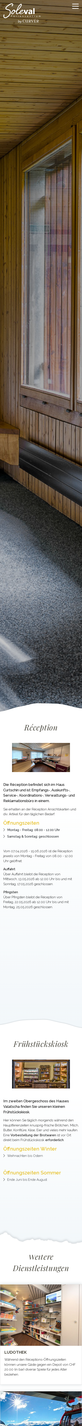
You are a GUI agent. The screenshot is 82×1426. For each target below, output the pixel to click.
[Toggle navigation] (75, 6)
